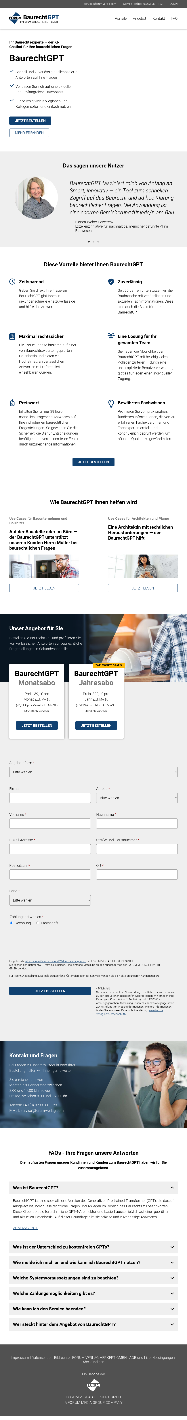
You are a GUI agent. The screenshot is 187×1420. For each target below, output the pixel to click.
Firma (14, 788)
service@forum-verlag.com (100, 3)
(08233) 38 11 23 (152, 3)
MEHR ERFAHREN (29, 133)
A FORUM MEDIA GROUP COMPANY (94, 1402)
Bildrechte (62, 1357)
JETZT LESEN (44, 588)
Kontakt (158, 18)
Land (14, 891)
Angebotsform (22, 763)
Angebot (139, 18)
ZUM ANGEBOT (25, 1228)
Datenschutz (41, 1357)
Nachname (106, 814)
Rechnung (20, 923)
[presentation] (37, 943)
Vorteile (121, 18)
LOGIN (174, 3)
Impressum (20, 1357)
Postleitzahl (19, 865)
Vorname (17, 814)
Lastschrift (47, 923)
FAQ (174, 18)
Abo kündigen (93, 1362)
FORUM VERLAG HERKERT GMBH (99, 1357)
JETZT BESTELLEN (30, 121)
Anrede (103, 788)
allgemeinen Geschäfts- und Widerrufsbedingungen (55, 961)
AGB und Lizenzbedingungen (152, 1357)
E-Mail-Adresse (22, 840)
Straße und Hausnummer (117, 840)
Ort (100, 865)
